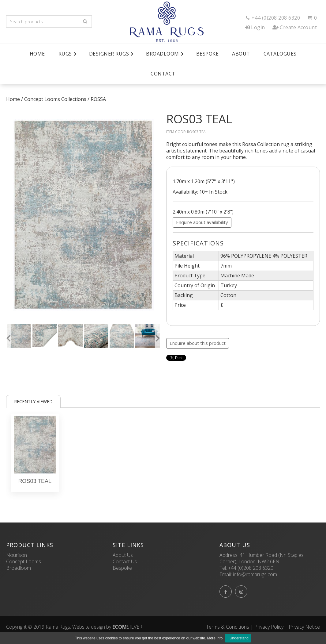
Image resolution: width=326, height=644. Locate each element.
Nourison (16, 555)
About (241, 53)
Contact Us (125, 561)
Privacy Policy (268, 626)
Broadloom (18, 568)
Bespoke (207, 53)
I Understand (238, 638)
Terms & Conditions (227, 626)
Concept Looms (23, 561)
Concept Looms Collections (55, 99)
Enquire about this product (198, 343)
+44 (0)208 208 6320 (250, 568)
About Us (123, 555)
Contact (163, 73)
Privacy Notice (304, 626)
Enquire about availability (202, 222)
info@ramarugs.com (255, 574)
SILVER (127, 626)
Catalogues (280, 53)
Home (37, 53)
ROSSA (98, 99)
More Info (215, 638)
